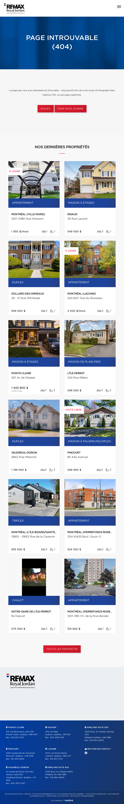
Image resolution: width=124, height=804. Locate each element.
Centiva (68, 800)
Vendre (78, 723)
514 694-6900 (57, 778)
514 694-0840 (96, 740)
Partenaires (46, 723)
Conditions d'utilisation (57, 796)
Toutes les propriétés (62, 649)
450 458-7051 (57, 738)
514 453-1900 (17, 759)
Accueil (45, 109)
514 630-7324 (17, 738)
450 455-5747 (18, 783)
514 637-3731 (56, 759)
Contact (113, 723)
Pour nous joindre (71, 109)
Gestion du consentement (82, 796)
